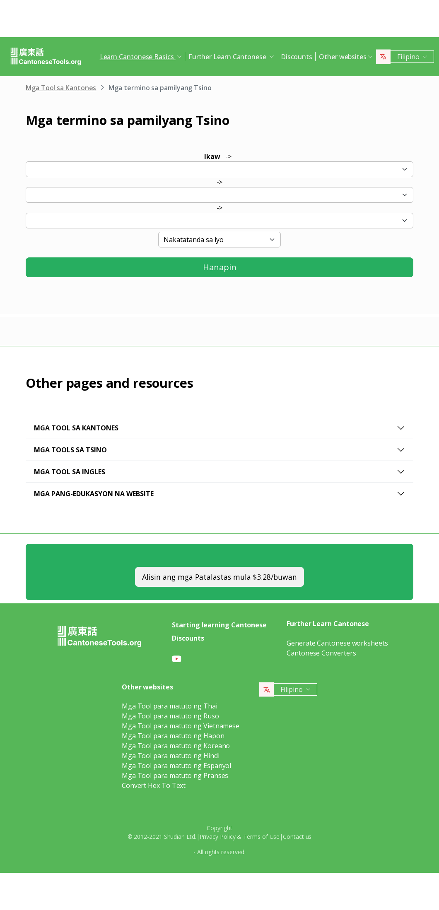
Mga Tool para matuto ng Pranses (175, 775)
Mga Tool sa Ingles (69, 471)
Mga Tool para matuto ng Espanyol (176, 765)
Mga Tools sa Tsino (70, 449)
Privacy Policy (218, 836)
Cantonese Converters (321, 653)
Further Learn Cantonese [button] (228, 56)
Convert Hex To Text (154, 785)
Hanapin (219, 267)
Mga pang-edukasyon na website (94, 493)
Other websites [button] (343, 56)
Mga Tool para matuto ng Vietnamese (180, 725)
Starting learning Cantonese (219, 624)
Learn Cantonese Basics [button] (138, 56)
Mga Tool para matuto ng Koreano (176, 745)
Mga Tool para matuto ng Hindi (171, 755)
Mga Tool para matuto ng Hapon (173, 735)
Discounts (296, 56)
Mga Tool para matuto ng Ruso (170, 715)
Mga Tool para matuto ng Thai (169, 706)
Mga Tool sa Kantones (61, 87)
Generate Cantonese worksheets (337, 643)
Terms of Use (261, 836)
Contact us (297, 836)
